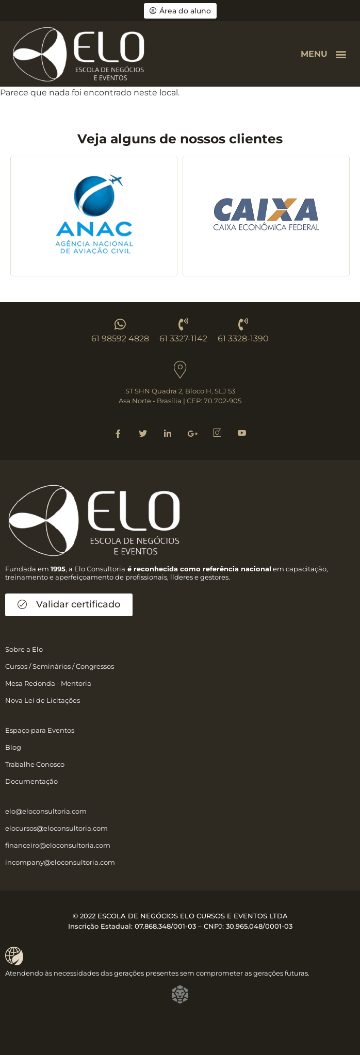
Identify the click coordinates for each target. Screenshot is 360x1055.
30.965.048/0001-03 (259, 926)
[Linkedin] (167, 433)
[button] (341, 53)
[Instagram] (217, 433)
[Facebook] (118, 433)
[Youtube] (242, 433)
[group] (93, 216)
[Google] (192, 433)
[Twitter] (143, 433)
